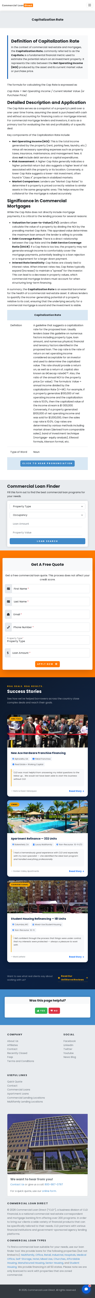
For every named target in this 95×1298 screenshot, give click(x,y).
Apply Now (47, 664)
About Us (12, 1041)
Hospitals (70, 1255)
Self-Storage (24, 1259)
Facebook (69, 1041)
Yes (41, 1010)
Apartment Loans (18, 1093)
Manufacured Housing (31, 1263)
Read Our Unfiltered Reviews (73, 977)
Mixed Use (46, 1259)
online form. (49, 1191)
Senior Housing (54, 1263)
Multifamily (27, 1255)
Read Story (76, 791)
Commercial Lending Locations (26, 1098)
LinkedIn (68, 1045)
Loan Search (47, 541)
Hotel (36, 1259)
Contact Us (17, 1184)
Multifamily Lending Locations (25, 1101)
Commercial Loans (18, 1089)
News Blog (69, 1057)
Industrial (57, 1255)
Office (39, 1255)
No (54, 1010)
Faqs (10, 1057)
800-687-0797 (54, 1184)
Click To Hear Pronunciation (47, 463)
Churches (59, 1259)
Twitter (67, 1049)
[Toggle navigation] (89, 5)
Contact (12, 1049)
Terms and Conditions (20, 1061)
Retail (47, 1255)
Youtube (68, 1053)
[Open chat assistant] (86, 1289)
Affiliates (12, 1045)
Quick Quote (14, 1081)
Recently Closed (17, 1053)
